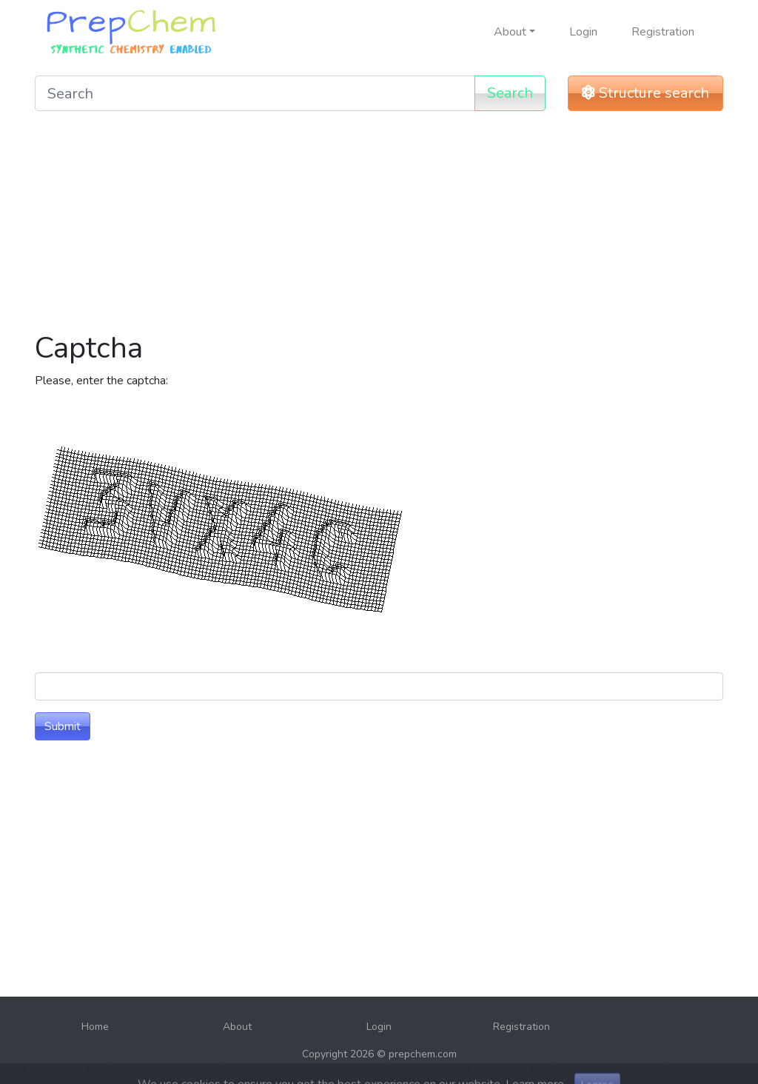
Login (583, 32)
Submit (62, 726)
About (237, 1027)
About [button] (510, 32)
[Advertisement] (379, 226)
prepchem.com (423, 1054)
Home (95, 1027)
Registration (662, 32)
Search (510, 93)
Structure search (645, 93)
